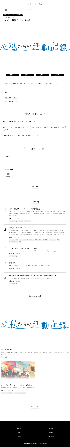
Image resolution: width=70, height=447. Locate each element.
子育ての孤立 (38, 240)
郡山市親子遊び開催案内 (20, 393)
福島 (58, 240)
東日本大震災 (28, 221)
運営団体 (19, 428)
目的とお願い (50, 428)
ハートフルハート (13, 221)
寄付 (19, 432)
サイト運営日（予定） (11, 102)
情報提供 (51, 432)
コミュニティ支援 (24, 240)
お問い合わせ (50, 436)
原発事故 (21, 221)
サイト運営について (11, 98)
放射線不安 (45, 240)
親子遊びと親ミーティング (15, 241)
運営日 (19, 436)
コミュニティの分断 (13, 240)
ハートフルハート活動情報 (7, 393)
